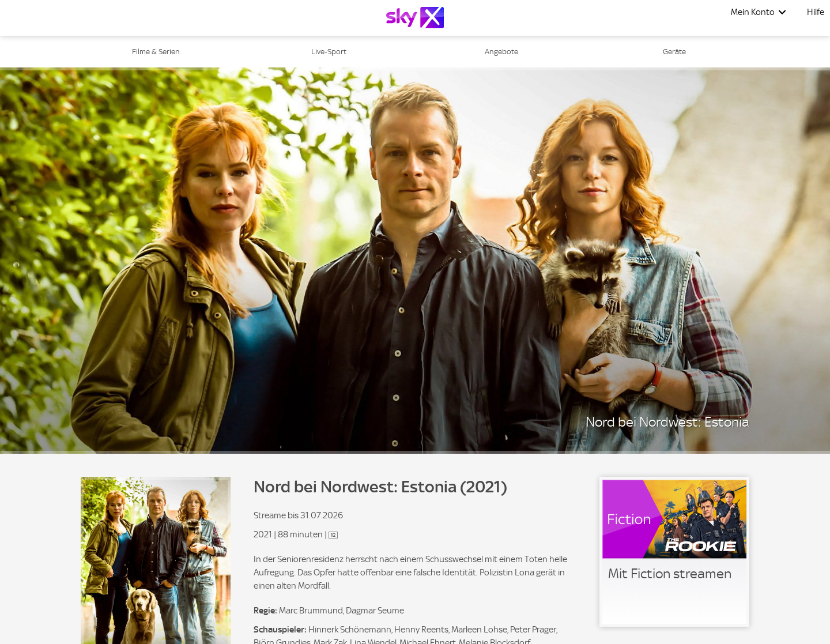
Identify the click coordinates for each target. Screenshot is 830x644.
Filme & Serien (156, 51)
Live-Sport (328, 51)
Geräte (674, 51)
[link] (674, 552)
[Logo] (415, 17)
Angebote (501, 51)
